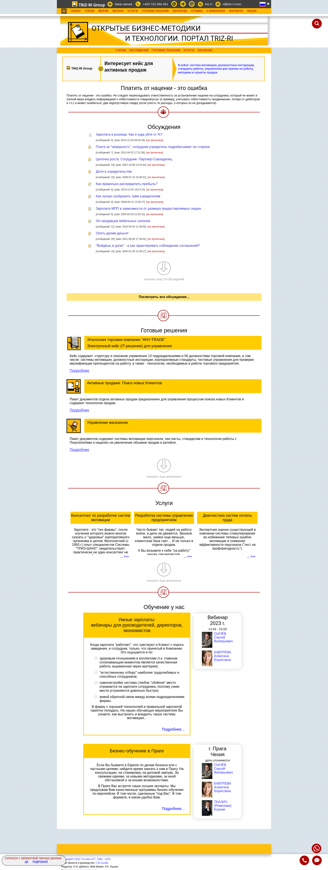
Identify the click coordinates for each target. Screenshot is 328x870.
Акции (252, 11)
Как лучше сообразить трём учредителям (128, 196)
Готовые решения (166, 50)
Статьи (89, 11)
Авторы (117, 11)
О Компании (215, 11)
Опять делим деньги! (112, 233)
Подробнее (40, 862)
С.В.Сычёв (102, 862)
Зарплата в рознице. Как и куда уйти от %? (129, 134)
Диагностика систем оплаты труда (227, 517)
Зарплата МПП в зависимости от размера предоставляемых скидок (148, 208)
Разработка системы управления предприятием (164, 517)
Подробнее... (173, 729)
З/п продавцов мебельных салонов (123, 221)
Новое (76, 11)
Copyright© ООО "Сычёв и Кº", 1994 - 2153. (86, 859)
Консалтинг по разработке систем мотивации (100, 517)
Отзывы (196, 11)
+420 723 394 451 (155, 4)
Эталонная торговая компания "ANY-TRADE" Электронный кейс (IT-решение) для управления (129, 343)
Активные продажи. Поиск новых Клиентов (124, 383)
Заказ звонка (123, 4)
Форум (103, 11)
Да (26, 862)
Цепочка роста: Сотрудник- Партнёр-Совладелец (134, 159)
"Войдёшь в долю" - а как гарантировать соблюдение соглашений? (148, 245)
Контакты (236, 11)
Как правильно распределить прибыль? (127, 184)
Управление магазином (107, 422)
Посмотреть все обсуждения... (164, 297)
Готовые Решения (155, 11)
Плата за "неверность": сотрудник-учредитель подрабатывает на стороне (153, 147)
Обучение (180, 11)
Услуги (132, 11)
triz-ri (208, 4)
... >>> (124, 556)
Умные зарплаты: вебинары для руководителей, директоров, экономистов (137, 625)
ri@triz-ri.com (232, 4)
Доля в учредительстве (114, 171)
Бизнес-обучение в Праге (137, 750)
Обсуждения (139, 50)
